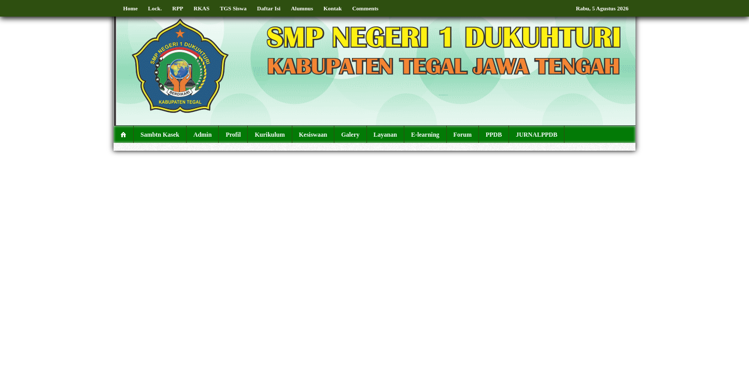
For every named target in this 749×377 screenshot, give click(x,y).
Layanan (385, 134)
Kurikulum (270, 134)
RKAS (202, 8)
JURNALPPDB (536, 134)
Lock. (155, 8)
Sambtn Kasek (159, 134)
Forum (463, 134)
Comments (365, 8)
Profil (233, 134)
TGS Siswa (233, 8)
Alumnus (302, 8)
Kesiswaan (313, 134)
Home (130, 8)
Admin (202, 134)
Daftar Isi (268, 8)
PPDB (494, 134)
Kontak (332, 8)
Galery (350, 134)
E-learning (425, 134)
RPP (177, 8)
